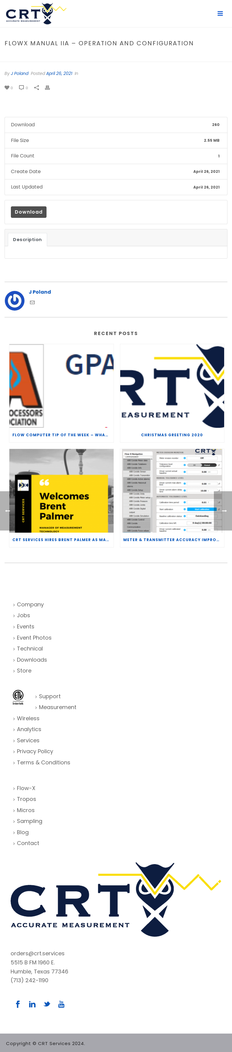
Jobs (21, 615)
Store (22, 670)
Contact (26, 843)
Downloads (30, 659)
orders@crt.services (38, 953)
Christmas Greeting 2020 (172, 434)
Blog (21, 832)
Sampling (27, 821)
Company (28, 604)
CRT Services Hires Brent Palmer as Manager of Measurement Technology (63, 539)
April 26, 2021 (59, 73)
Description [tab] (27, 240)
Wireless (26, 718)
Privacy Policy (33, 751)
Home (99, 56)
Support (48, 696)
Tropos (24, 799)
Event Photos (32, 637)
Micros (24, 810)
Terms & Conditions (41, 762)
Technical (28, 648)
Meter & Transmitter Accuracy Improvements (173, 539)
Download (29, 211)
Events (23, 626)
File (112, 56)
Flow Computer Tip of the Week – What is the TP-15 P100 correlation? (63, 434)
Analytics (27, 729)
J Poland (19, 73)
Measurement (55, 707)
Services (26, 740)
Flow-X (24, 788)
